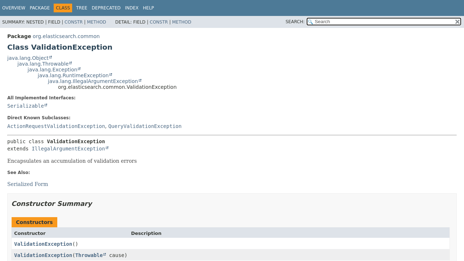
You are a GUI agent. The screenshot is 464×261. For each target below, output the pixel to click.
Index (132, 8)
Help (148, 8)
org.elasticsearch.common (66, 36)
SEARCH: (295, 21)
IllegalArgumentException (68, 149)
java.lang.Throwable (43, 64)
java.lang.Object (28, 58)
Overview (13, 8)
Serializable (25, 106)
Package (40, 8)
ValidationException (43, 244)
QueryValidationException (145, 126)
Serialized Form (27, 184)
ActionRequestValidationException (56, 126)
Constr (74, 22)
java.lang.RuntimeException (73, 75)
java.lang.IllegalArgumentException (93, 81)
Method (96, 22)
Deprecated (106, 8)
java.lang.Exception (52, 69)
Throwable (89, 255)
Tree (81, 8)
